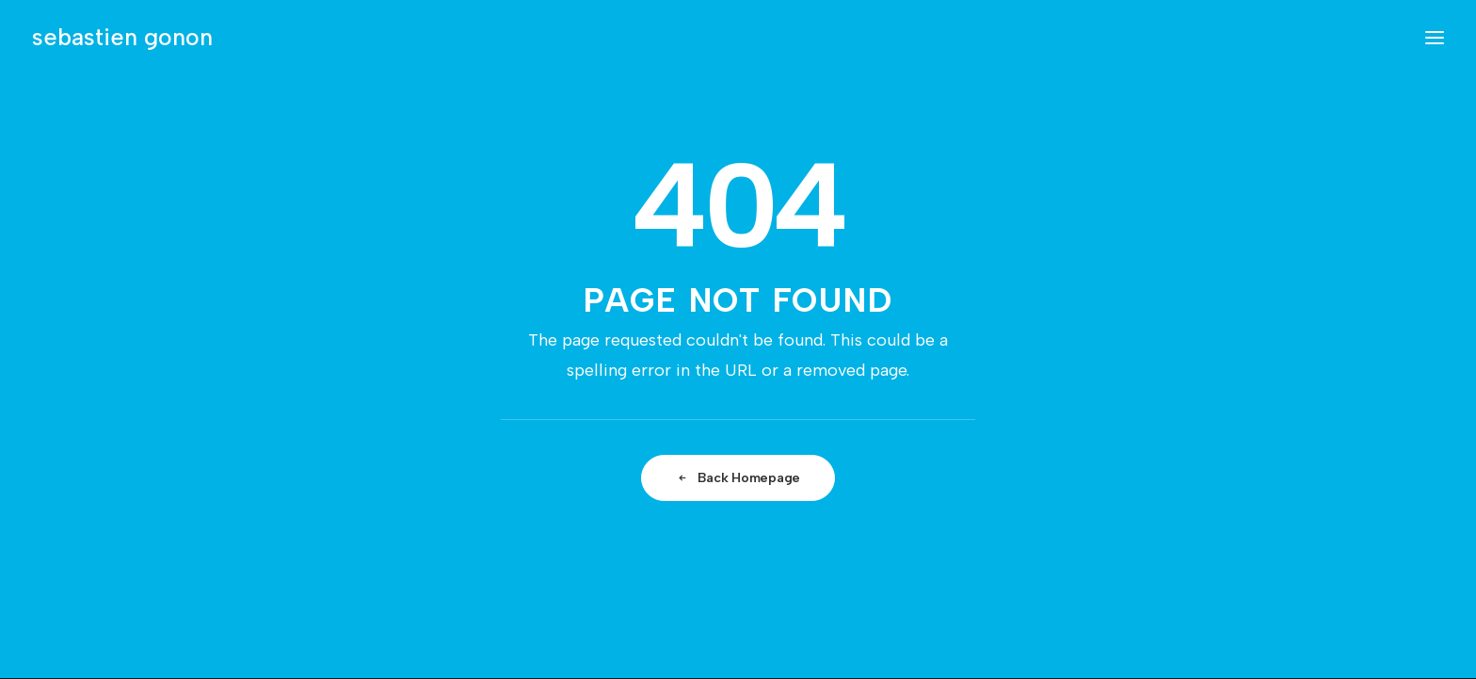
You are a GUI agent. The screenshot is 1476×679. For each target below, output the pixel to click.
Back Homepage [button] (738, 478)
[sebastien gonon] (122, 37)
